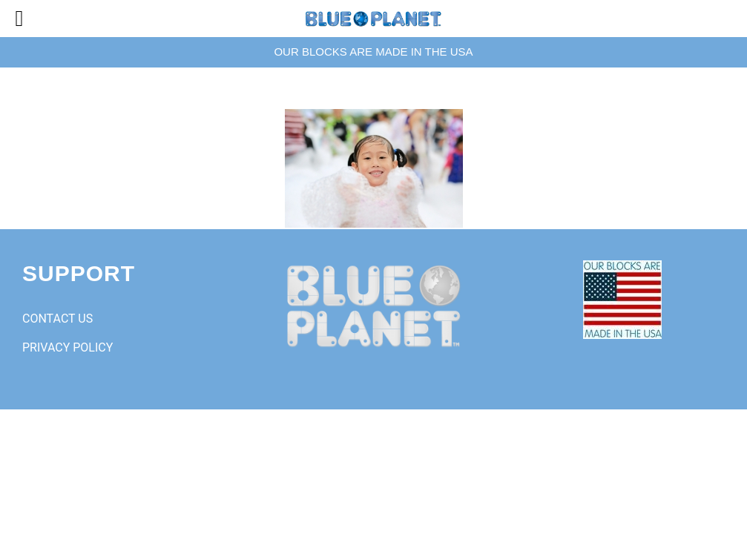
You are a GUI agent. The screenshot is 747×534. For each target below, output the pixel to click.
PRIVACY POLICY (67, 347)
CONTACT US (57, 319)
